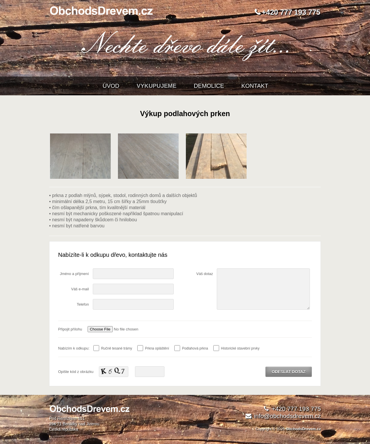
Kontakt (254, 86)
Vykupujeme (157, 86)
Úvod (111, 86)
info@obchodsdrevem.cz (287, 416)
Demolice (209, 86)
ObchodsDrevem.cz (303, 429)
